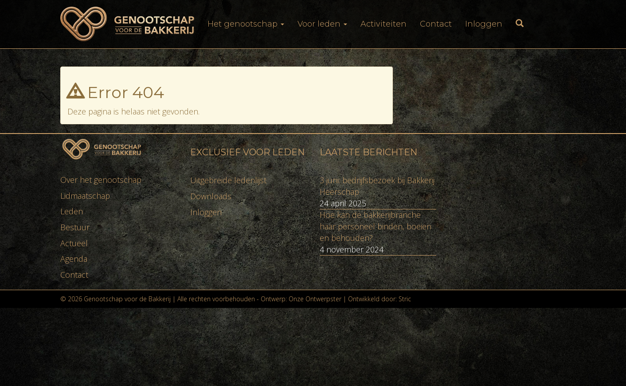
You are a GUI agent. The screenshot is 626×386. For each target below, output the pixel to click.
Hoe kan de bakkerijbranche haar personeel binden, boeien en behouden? (375, 226)
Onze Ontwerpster (315, 299)
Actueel (74, 243)
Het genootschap (245, 24)
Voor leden (322, 24)
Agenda (73, 258)
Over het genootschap (100, 179)
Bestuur (75, 227)
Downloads (210, 196)
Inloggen (483, 24)
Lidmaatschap (85, 195)
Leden (71, 211)
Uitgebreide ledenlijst (228, 180)
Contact (436, 24)
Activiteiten (383, 24)
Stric (405, 299)
